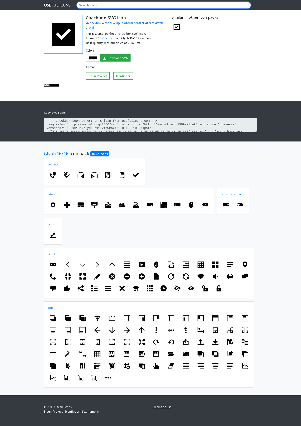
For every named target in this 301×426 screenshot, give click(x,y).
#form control (231, 194)
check (108, 23)
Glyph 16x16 (56, 153)
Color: (90, 50)
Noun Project (97, 76)
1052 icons (105, 38)
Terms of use (162, 407)
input (119, 23)
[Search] (163, 5)
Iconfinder (123, 76)
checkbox (94, 23)
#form (52, 224)
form (150, 23)
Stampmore (90, 411)
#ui (50, 308)
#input (53, 194)
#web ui (53, 254)
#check (53, 164)
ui (92, 27)
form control (135, 23)
